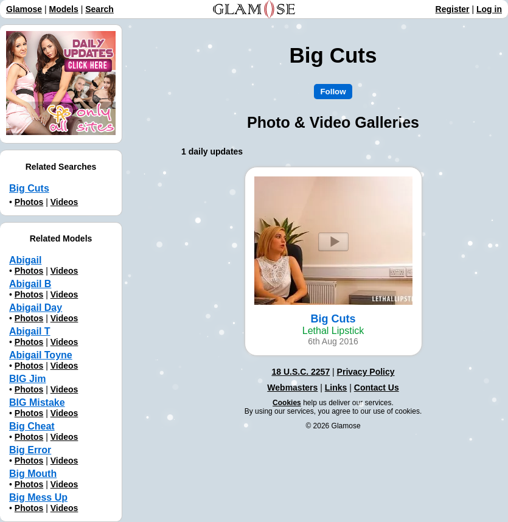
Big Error (30, 450)
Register (453, 9)
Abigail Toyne (40, 355)
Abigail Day (35, 307)
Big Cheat (32, 426)
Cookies (287, 402)
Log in (489, 9)
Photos (29, 202)
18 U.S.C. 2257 (300, 372)
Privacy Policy (366, 372)
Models (63, 9)
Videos (64, 202)
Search (99, 9)
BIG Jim (27, 379)
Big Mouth (33, 473)
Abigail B (30, 284)
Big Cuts (29, 188)
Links (336, 387)
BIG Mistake (37, 402)
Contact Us (376, 387)
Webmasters (292, 387)
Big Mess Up (38, 497)
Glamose (24, 9)
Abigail (25, 260)
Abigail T (29, 331)
